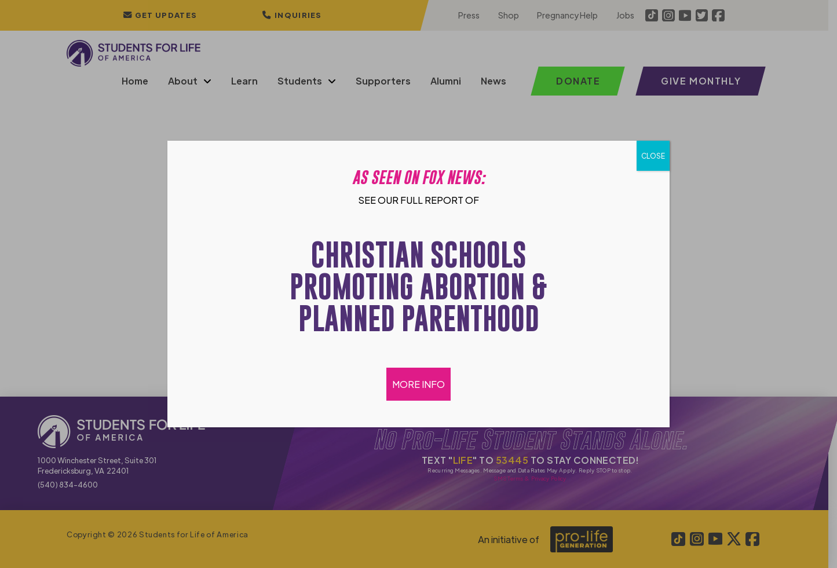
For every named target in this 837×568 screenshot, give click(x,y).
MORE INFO (418, 384)
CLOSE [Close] (653, 155)
